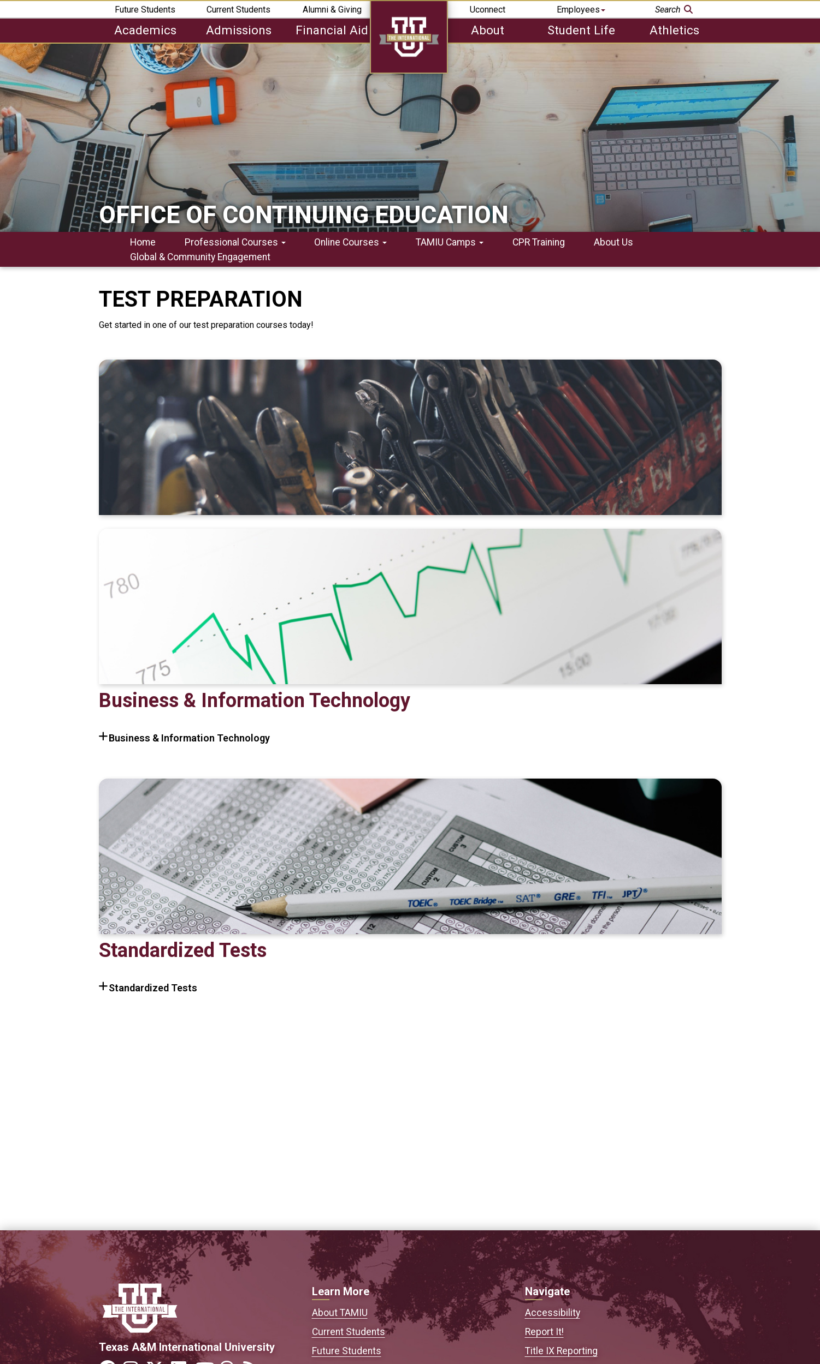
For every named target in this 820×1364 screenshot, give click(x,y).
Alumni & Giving (332, 9)
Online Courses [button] (350, 242)
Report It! (544, 1331)
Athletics (674, 30)
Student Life (581, 30)
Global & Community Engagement (200, 257)
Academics (145, 30)
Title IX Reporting (561, 1350)
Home (143, 242)
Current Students (238, 9)
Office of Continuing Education (304, 214)
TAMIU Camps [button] (449, 242)
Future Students (145, 9)
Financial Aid (332, 30)
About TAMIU (340, 1312)
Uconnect (487, 9)
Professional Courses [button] (235, 242)
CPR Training (538, 242)
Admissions (239, 30)
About (487, 30)
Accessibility (552, 1312)
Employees (581, 9)
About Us (613, 242)
